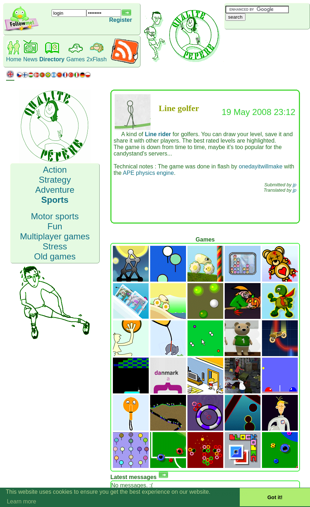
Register (120, 20)
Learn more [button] (21, 501)
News (30, 59)
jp (294, 184)
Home (14, 59)
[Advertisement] (267, 41)
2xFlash (97, 59)
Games (75, 59)
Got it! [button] (274, 497)
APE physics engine (148, 173)
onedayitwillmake (260, 166)
